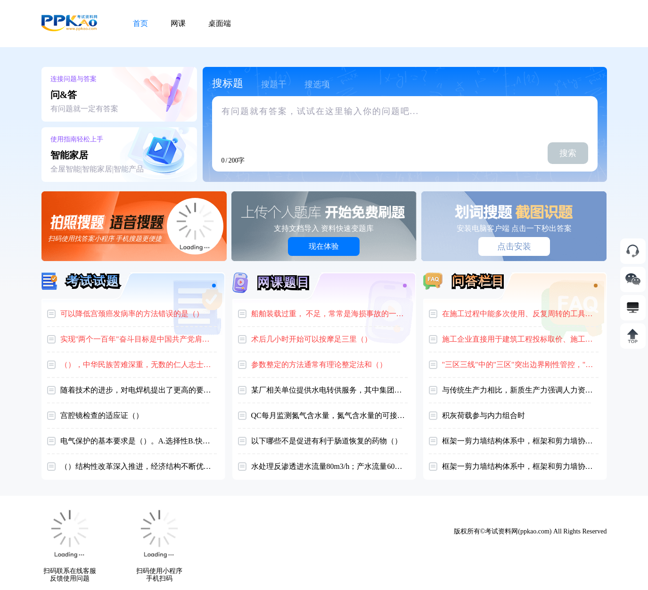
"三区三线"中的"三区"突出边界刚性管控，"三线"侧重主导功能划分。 (520, 365)
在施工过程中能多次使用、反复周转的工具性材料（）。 (520, 314)
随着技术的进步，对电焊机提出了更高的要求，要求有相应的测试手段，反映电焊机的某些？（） (138, 390)
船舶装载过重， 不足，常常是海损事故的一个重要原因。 (329, 314)
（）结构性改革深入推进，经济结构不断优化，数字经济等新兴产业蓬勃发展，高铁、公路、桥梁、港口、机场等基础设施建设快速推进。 (138, 466)
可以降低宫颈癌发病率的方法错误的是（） (132, 314)
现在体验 (324, 246)
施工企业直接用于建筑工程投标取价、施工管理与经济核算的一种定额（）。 (520, 339)
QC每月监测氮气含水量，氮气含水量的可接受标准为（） (329, 415)
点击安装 (514, 246)
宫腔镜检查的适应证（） (101, 415)
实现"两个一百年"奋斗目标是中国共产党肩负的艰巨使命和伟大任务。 (138, 339)
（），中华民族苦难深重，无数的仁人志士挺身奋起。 (138, 365)
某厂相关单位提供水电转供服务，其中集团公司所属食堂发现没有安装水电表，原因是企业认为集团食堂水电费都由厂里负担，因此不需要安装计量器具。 (329, 390)
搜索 (567, 153)
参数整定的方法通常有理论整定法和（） (319, 365)
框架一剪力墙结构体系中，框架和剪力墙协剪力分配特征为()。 (520, 466)
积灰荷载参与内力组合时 (483, 415)
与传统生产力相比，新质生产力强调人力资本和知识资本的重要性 (520, 390)
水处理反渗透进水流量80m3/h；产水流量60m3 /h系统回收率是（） (329, 466)
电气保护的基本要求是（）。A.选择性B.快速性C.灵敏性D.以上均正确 (138, 441)
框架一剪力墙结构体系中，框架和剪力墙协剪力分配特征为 (520, 441)
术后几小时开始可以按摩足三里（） (311, 339)
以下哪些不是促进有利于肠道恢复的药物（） (326, 441)
